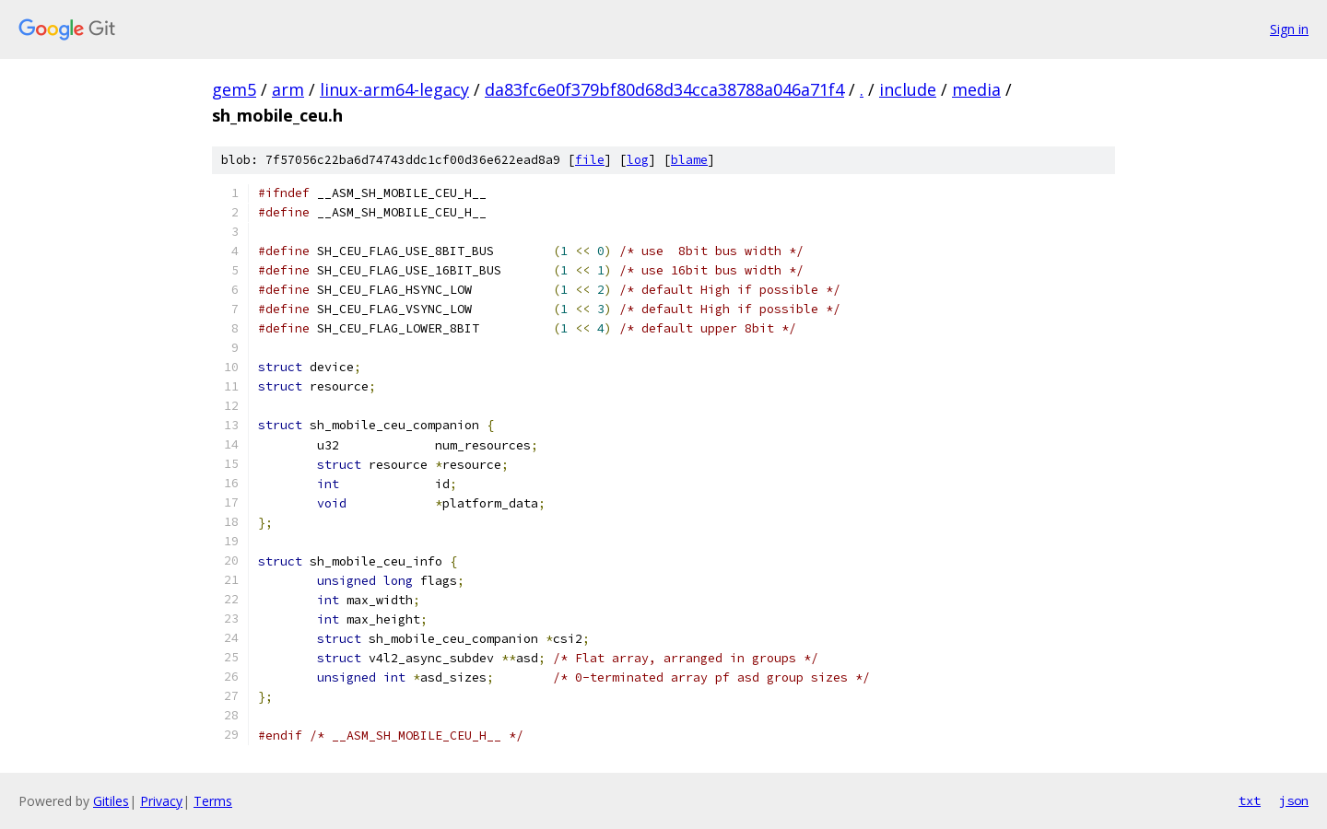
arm (288, 89)
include (907, 89)
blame (689, 160)
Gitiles (111, 801)
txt (1250, 800)
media (976, 89)
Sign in (1289, 29)
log (638, 160)
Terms (213, 801)
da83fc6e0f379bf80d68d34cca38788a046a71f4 (664, 89)
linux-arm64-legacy (394, 89)
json (1294, 800)
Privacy (161, 801)
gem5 (234, 89)
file (590, 160)
